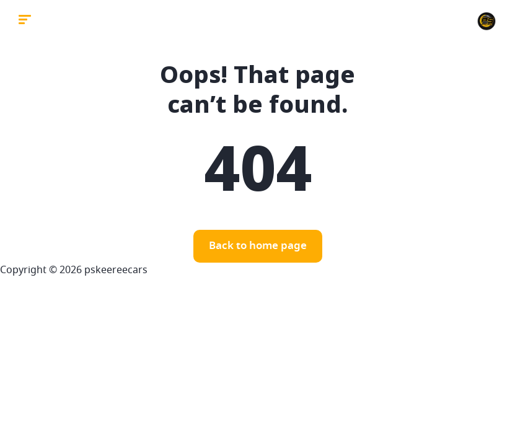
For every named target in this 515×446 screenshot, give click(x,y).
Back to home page (258, 246)
